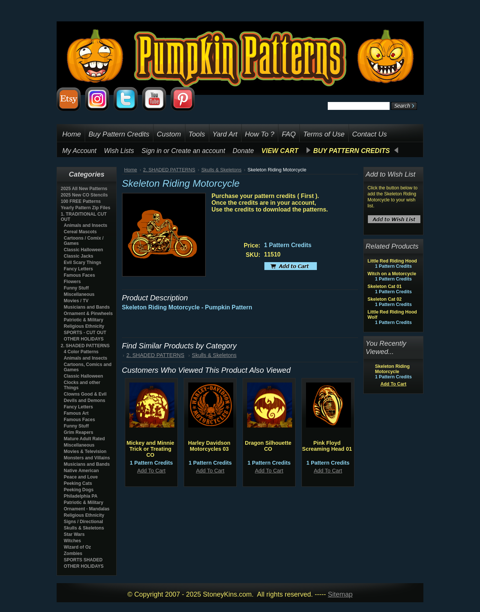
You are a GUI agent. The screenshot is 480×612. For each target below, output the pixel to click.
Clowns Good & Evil (85, 394)
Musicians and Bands (87, 307)
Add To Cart (151, 471)
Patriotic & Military (83, 319)
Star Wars (74, 534)
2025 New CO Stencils (84, 195)
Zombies (73, 553)
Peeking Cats (78, 483)
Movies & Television (85, 451)
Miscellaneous (79, 294)
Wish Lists (119, 150)
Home (130, 169)
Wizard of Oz (77, 547)
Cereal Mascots (80, 231)
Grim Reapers (78, 432)
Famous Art (76, 413)
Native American (81, 470)
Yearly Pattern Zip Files (85, 207)
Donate (243, 150)
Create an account (198, 150)
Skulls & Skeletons (84, 528)
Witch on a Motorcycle (392, 273)
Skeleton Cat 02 (385, 299)
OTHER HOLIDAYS (84, 339)
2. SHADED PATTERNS (85, 345)
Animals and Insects (85, 225)
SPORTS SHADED (83, 559)
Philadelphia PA (81, 496)
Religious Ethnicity (84, 326)
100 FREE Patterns (81, 201)
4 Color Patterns (81, 351)
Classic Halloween (83, 249)
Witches (72, 540)
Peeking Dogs (78, 489)
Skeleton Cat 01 (385, 286)
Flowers (72, 281)
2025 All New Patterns (84, 188)
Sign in (151, 150)
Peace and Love (81, 477)
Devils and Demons (84, 400)
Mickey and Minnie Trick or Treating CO (150, 449)
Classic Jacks (78, 256)
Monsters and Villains (87, 457)
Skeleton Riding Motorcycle (392, 369)
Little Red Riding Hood (392, 261)
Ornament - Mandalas (87, 509)
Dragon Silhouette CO (268, 446)
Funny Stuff (76, 288)
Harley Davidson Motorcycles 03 (209, 446)
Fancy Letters (78, 269)
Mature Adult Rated (84, 438)
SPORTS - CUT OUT (85, 332)
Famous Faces (79, 275)
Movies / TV (76, 300)
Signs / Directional (83, 521)
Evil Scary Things (82, 262)
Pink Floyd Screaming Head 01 (327, 446)
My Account (79, 150)
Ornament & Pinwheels (88, 313)
